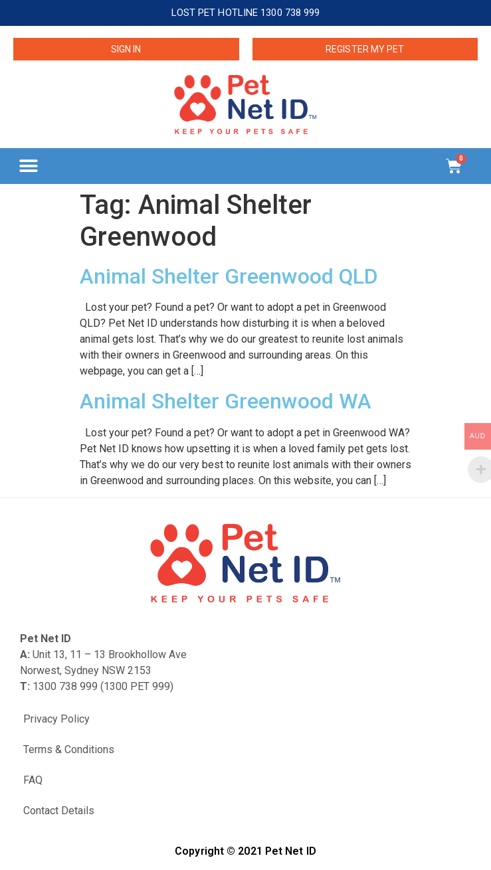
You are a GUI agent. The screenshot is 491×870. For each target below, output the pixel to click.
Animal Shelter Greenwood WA (225, 401)
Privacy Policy (56, 719)
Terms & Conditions (68, 749)
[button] (28, 166)
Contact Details (58, 810)
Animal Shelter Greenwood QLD (229, 276)
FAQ (33, 780)
